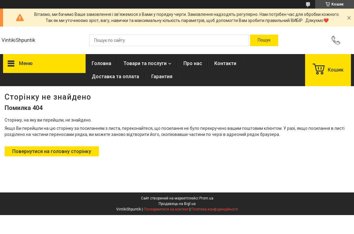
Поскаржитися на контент (166, 209)
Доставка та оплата (115, 76)
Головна (101, 63)
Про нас (192, 63)
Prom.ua (206, 198)
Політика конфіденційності (214, 209)
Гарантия (161, 76)
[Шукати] (264, 40)
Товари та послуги (145, 63)
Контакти (225, 63)
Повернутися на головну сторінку (51, 151)
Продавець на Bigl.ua (177, 204)
